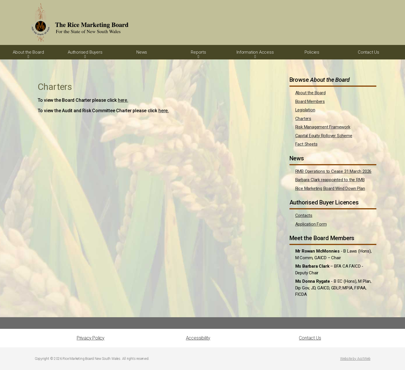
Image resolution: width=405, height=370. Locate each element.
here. (123, 100)
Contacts (303, 215)
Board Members (310, 101)
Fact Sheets (306, 144)
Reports (198, 52)
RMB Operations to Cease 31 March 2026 (333, 171)
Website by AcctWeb (355, 359)
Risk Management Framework (322, 127)
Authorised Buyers (85, 52)
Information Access (255, 52)
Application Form (311, 224)
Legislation (305, 110)
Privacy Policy (91, 338)
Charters (303, 118)
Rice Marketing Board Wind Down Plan (330, 188)
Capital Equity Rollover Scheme (323, 135)
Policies (312, 52)
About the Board (28, 52)
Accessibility (151, 338)
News (141, 52)
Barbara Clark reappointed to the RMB (330, 179)
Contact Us (368, 52)
